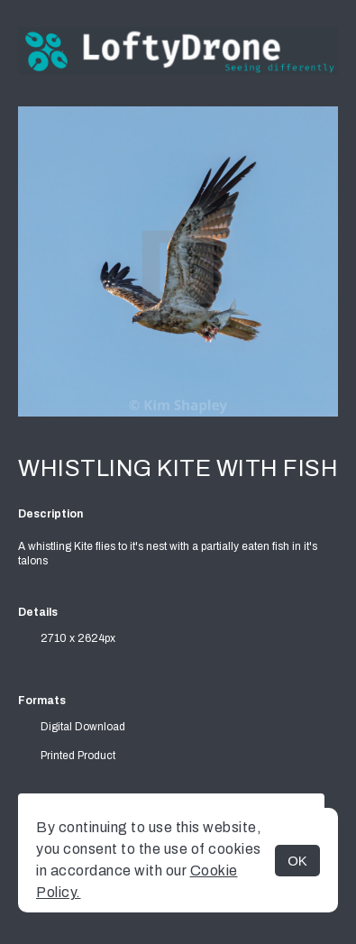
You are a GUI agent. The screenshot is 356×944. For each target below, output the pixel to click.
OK (297, 860)
